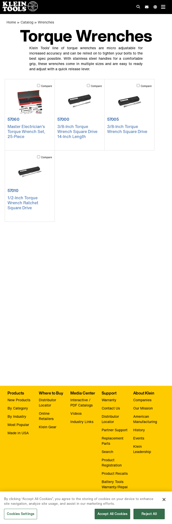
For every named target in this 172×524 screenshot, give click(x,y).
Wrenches (46, 22)
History (139, 429)
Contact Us (111, 408)
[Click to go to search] (138, 6)
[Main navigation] (163, 7)
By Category (18, 408)
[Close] (163, 501)
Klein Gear (47, 427)
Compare (46, 86)
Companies (142, 399)
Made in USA (18, 433)
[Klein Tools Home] (19, 9)
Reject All (148, 515)
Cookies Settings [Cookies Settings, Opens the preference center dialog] (20, 515)
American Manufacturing (145, 419)
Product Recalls (115, 473)
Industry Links (81, 421)
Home (11, 22)
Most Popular (18, 424)
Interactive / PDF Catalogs (81, 402)
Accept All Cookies (112, 515)
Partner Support (114, 429)
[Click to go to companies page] (155, 7)
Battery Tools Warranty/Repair (115, 487)
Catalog (27, 22)
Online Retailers (46, 416)
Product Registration (112, 462)
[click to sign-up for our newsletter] (146, 7)
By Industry (17, 416)
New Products (19, 399)
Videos (76, 413)
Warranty (109, 399)
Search (107, 451)
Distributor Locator (47, 402)
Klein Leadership (142, 449)
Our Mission (143, 408)
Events (138, 438)
